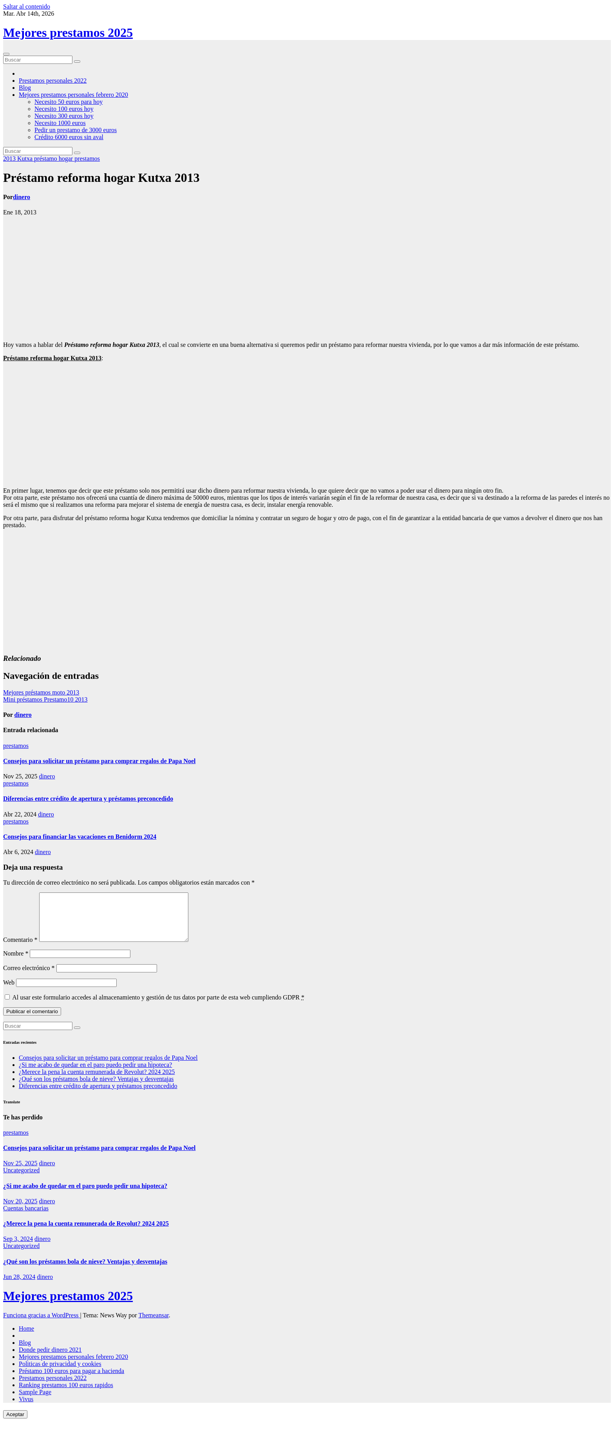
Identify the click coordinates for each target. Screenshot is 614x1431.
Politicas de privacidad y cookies (60, 1373)
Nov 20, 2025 (20, 1210)
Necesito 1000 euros (60, 123)
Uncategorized (21, 1179)
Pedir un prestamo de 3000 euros (75, 130)
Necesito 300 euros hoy (64, 115)
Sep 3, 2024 (18, 1248)
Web (8, 991)
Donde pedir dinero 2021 (50, 1359)
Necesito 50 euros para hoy (68, 101)
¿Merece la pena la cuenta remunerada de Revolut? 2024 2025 (97, 1081)
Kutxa (25, 158)
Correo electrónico (29, 977)
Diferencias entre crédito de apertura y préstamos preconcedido (88, 798)
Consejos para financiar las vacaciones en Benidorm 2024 (79, 836)
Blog (25, 87)
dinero (21, 197)
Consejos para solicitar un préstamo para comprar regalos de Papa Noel (99, 761)
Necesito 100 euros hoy (64, 108)
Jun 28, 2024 (19, 1286)
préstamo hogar (54, 158)
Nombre (15, 962)
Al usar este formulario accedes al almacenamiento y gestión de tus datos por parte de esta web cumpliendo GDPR (158, 1006)
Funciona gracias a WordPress (41, 1324)
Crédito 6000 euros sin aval (68, 137)
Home (26, 1338)
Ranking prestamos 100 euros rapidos (66, 1394)
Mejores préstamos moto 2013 (41, 692)
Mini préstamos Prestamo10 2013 (45, 699)
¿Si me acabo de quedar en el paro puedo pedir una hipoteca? (95, 1074)
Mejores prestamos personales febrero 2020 (73, 94)
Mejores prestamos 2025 (68, 32)
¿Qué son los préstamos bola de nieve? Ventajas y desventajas (96, 1088)
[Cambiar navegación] (6, 54)
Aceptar (15, 1424)
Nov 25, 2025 (20, 1172)
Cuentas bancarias (26, 1217)
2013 (10, 158)
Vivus (26, 1408)
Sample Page (35, 1401)
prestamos (87, 158)
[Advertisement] (307, 279)
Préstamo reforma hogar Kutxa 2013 (101, 177)
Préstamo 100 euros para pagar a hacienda (71, 1380)
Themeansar (153, 1324)
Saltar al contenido (26, 6)
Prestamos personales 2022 (53, 80)
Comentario (20, 949)
